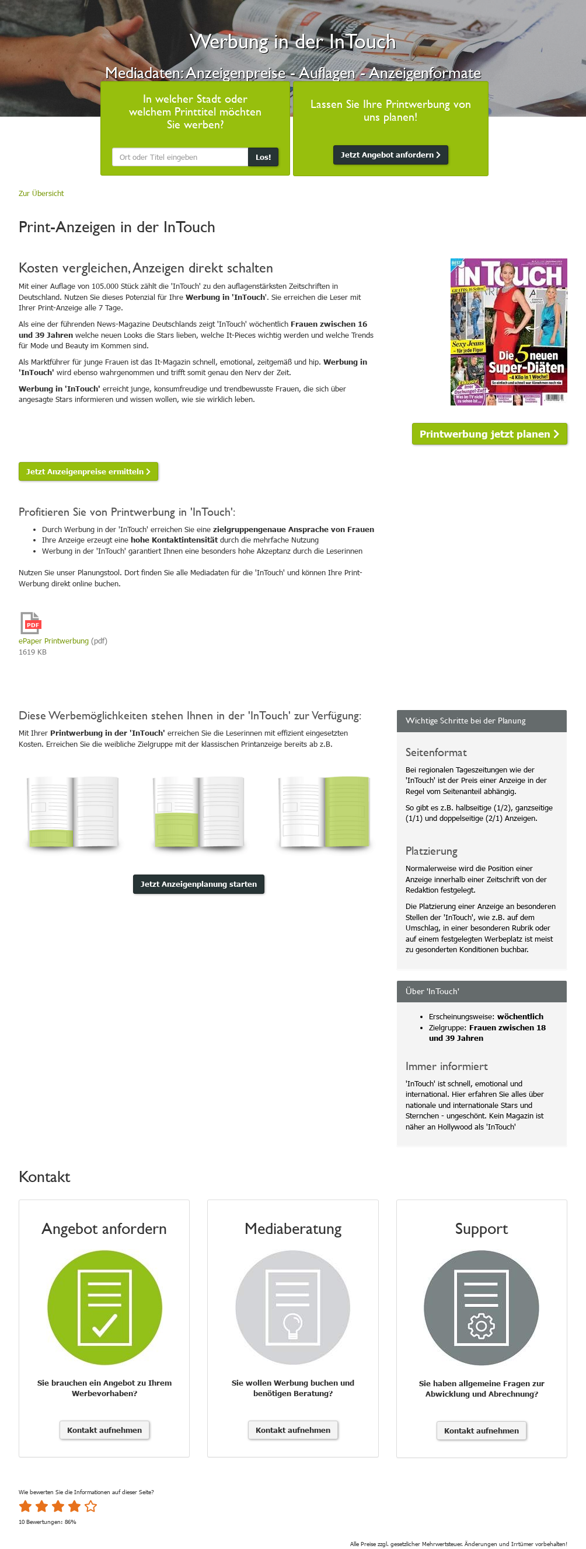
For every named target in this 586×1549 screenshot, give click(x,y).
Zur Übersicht (41, 193)
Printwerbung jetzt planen (490, 433)
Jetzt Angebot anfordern (391, 154)
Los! (263, 157)
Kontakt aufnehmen (104, 1430)
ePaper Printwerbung (54, 640)
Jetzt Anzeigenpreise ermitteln (88, 471)
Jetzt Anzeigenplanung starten (199, 884)
